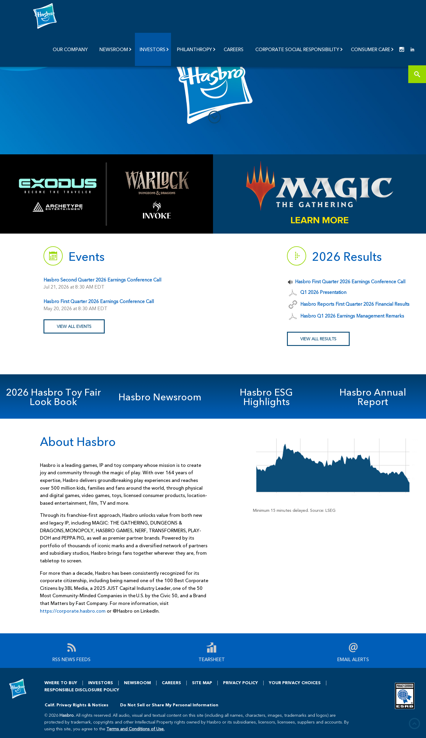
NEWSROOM (137, 682)
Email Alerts (353, 659)
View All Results (318, 339)
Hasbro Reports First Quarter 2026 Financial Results (354, 303)
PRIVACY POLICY (240, 682)
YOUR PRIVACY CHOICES (295, 682)
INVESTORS (100, 682)
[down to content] (214, 117)
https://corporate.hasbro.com (73, 610)
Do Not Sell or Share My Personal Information (169, 705)
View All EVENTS (74, 326)
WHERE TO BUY (60, 682)
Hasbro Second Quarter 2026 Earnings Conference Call (102, 279)
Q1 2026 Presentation (323, 292)
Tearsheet (212, 659)
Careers (233, 49)
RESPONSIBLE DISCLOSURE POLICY (81, 690)
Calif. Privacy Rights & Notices (76, 705)
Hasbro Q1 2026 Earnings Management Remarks (352, 315)
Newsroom (113, 49)
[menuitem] (70, 49)
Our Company (70, 49)
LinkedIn (412, 49)
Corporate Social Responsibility (297, 49)
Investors (152, 49)
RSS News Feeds (71, 659)
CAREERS (171, 682)
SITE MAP (202, 682)
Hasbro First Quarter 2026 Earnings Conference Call (98, 301)
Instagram (401, 49)
